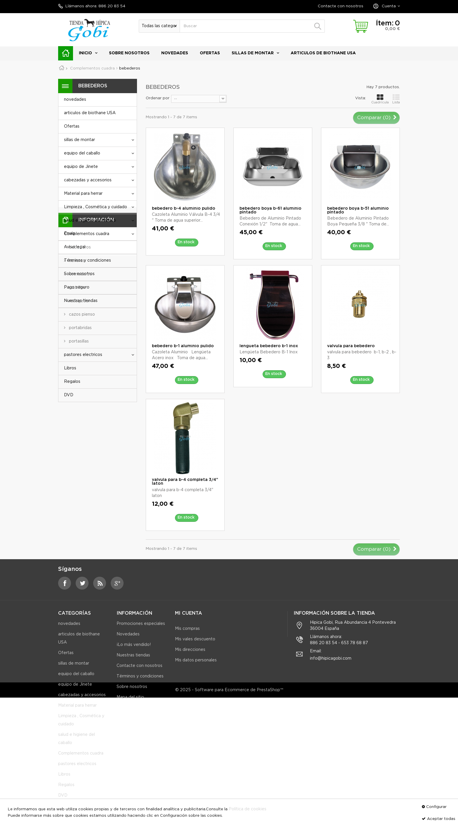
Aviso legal (74, 442)
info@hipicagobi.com (330, 663)
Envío (69, 428)
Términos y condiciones (87, 455)
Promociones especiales (141, 628)
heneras (76, 261)
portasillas (78, 341)
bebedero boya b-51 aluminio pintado (358, 210)
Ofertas (210, 53)
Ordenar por (157, 98)
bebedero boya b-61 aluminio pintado (270, 210)
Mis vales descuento (195, 639)
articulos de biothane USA (323, 53)
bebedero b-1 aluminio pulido (183, 346)
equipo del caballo (82, 153)
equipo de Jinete (81, 166)
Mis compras (187, 628)
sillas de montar (253, 53)
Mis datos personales (196, 660)
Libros (70, 368)
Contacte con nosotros (340, 6)
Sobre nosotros (129, 53)
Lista (396, 99)
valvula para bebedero (351, 346)
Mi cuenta (188, 613)
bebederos (79, 247)
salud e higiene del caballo (90, 220)
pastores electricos (83, 355)
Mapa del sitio (130, 702)
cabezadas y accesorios (88, 180)
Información (96, 415)
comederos (80, 274)
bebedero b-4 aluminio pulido (183, 208)
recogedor (79, 301)
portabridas (80, 328)
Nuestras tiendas (81, 496)
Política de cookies (247, 809)
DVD (68, 395)
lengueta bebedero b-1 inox (269, 346)
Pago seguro (76, 482)
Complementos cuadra (86, 234)
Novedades (128, 639)
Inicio (85, 53)
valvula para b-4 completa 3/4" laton (185, 481)
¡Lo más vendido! (134, 649)
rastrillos (76, 287)
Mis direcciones (190, 649)
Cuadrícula (380, 99)
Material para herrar (83, 193)
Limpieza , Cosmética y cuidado (95, 207)
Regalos (72, 381)
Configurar (436, 807)
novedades (174, 53)
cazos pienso (81, 314)
